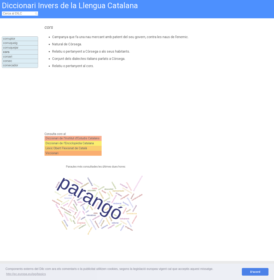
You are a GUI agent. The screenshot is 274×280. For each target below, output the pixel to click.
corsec (7, 61)
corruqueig (10, 43)
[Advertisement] (122, 100)
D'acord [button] (255, 271)
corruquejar (10, 47)
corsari (7, 56)
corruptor (9, 38)
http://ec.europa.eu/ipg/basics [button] (26, 274)
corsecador (10, 65)
